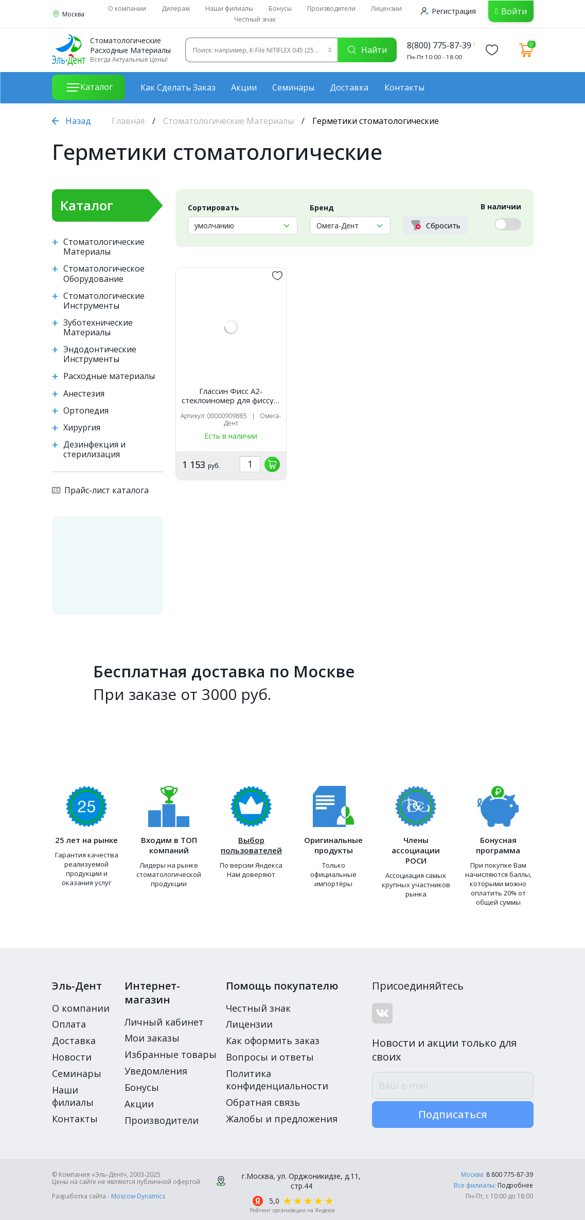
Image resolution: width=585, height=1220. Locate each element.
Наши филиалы (229, 8)
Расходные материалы (109, 376)
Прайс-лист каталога (100, 490)
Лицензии (386, 8)
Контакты (404, 87)
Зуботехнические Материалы (98, 327)
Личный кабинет (164, 1022)
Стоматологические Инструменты (104, 301)
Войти (514, 11)
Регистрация (448, 11)
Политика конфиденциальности (277, 1079)
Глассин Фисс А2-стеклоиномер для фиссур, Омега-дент (231, 395)
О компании (127, 8)
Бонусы (280, 8)
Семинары (293, 87)
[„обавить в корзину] (272, 464)
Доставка (349, 87)
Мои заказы (152, 1038)
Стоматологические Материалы (228, 121)
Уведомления (156, 1071)
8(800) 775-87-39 (439, 45)
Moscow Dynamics (138, 1196)
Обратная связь (263, 1102)
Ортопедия (86, 411)
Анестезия (83, 394)
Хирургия (81, 428)
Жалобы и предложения (282, 1119)
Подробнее (515, 1185)
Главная (128, 121)
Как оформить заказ (273, 1040)
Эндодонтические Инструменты (99, 354)
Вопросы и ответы (270, 1057)
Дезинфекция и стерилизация (94, 449)
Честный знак (255, 19)
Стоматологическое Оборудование (104, 273)
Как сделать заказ (178, 87)
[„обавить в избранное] (277, 276)
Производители (331, 8)
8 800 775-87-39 (509, 1174)
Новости (72, 1057)
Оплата (69, 1024)
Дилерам (176, 8)
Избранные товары (171, 1054)
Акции (244, 87)
